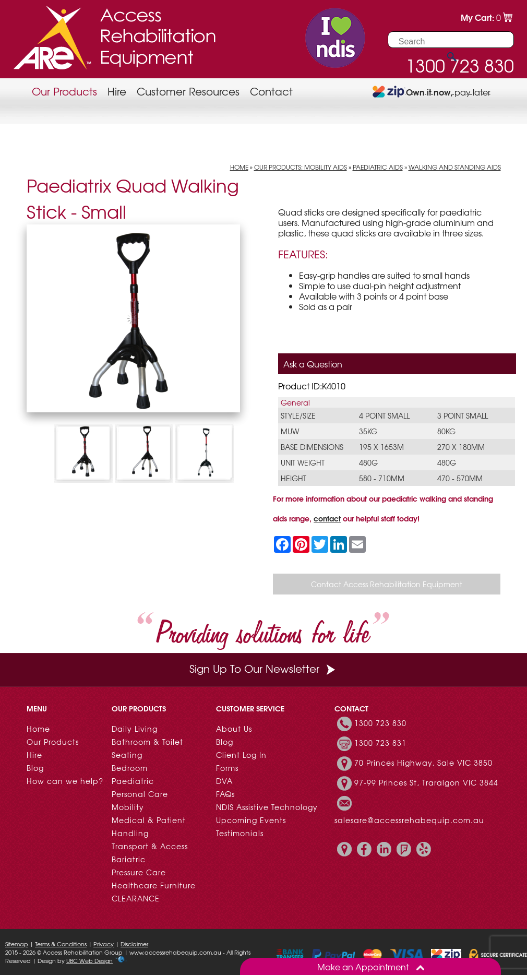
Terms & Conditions (61, 944)
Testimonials (240, 833)
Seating (127, 755)
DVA (224, 781)
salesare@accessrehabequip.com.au (409, 820)
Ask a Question (312, 364)
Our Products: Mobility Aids (300, 167)
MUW (290, 431)
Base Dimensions (312, 447)
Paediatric (133, 781)
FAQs (225, 794)
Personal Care (140, 794)
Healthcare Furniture (154, 885)
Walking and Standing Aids (455, 167)
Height (293, 478)
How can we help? (65, 781)
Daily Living (135, 728)
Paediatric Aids (378, 167)
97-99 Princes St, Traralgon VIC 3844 (426, 782)
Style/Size (298, 415)
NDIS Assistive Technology (267, 807)
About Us (234, 728)
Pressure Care (139, 872)
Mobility (128, 807)
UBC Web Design (89, 960)
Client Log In (241, 755)
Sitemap (16, 944)
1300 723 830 (380, 723)
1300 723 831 (380, 743)
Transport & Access (150, 846)
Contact (271, 91)
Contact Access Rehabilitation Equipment (386, 584)
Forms (227, 768)
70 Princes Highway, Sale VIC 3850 (423, 762)
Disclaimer (134, 944)
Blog (35, 768)
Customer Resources (188, 91)
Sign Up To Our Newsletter (263, 668)
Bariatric (129, 859)
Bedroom (130, 768)
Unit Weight (303, 462)
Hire (116, 91)
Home (239, 167)
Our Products (64, 91)
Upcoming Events (251, 820)
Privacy (103, 944)
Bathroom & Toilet (147, 741)
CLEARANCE (136, 898)
